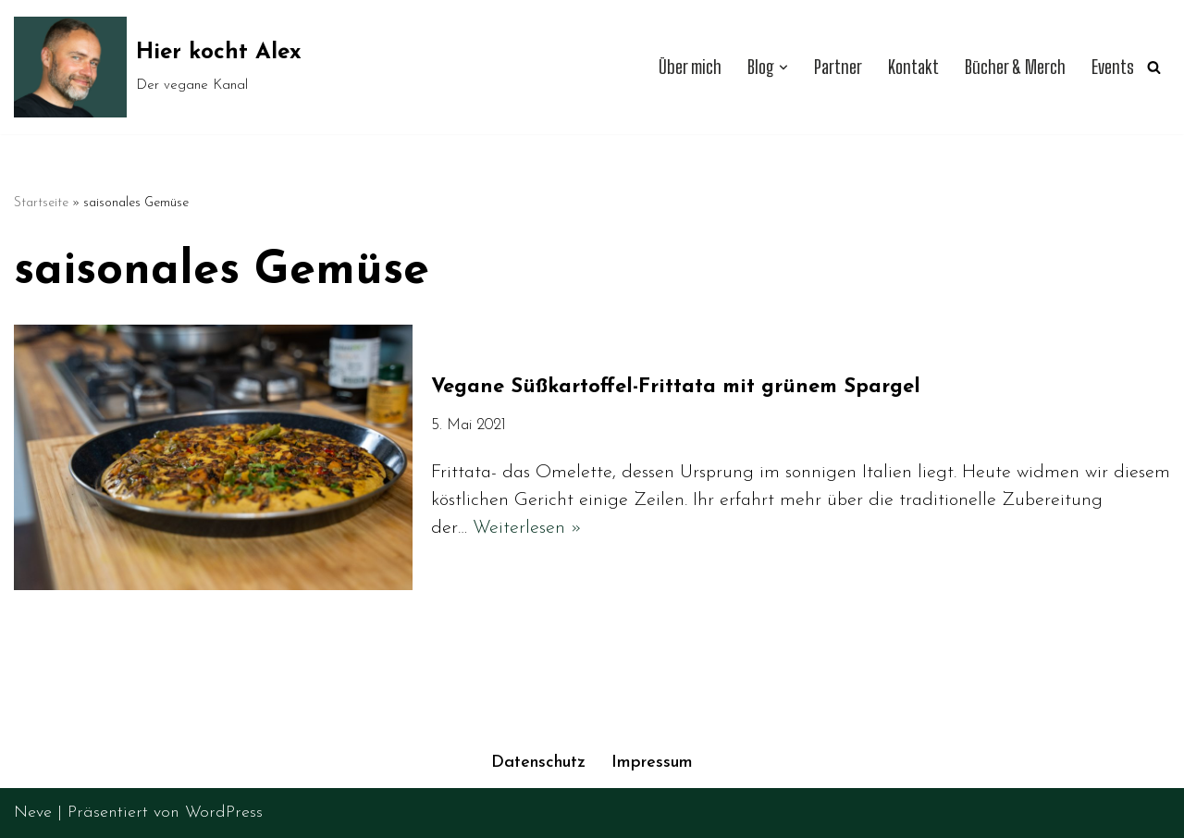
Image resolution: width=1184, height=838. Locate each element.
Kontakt (913, 67)
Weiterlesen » (527, 528)
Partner (838, 67)
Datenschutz (538, 762)
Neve (33, 812)
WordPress (224, 812)
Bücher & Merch (1015, 67)
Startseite (41, 203)
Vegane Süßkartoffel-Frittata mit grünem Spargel (675, 387)
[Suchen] (1154, 67)
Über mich (690, 67)
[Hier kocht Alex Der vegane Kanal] (158, 67)
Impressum (652, 762)
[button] (783, 67)
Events (1113, 67)
